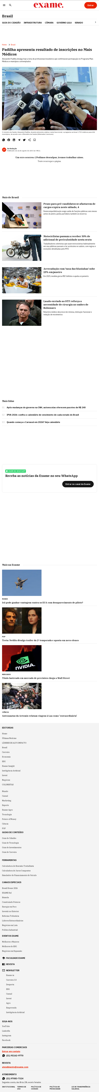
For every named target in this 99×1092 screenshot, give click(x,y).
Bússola (5, 897)
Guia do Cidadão (11, 22)
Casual (5, 796)
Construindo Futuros (11, 902)
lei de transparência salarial (81, 1088)
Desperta (10, 984)
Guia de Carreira (9, 852)
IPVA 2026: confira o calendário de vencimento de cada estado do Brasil (43, 415)
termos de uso (21, 1088)
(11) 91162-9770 (14, 1055)
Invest (4, 775)
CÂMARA (49, 22)
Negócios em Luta (10, 925)
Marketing (6, 800)
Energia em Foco (9, 907)
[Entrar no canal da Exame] (78, 484)
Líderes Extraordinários (12, 921)
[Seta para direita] (92, 22)
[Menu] (4, 5)
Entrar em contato (11, 1051)
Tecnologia (7, 814)
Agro (8, 1003)
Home (4, 45)
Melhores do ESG (9, 946)
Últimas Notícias (9, 738)
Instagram (6, 1035)
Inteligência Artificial (11, 771)
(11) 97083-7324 (14, 1078)
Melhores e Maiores (10, 942)
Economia (6, 757)
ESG (4, 761)
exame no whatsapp (15, 471)
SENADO (79, 22)
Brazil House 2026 (10, 888)
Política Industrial (10, 930)
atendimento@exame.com (15, 1067)
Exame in (10, 975)
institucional (8, 1087)
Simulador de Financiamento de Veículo (19, 875)
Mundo (5, 791)
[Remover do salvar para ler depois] (34, 139)
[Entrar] (90, 5)
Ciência (5, 824)
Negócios (6, 780)
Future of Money (9, 819)
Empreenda (11, 1008)
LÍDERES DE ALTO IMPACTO (14, 743)
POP (4, 828)
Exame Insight (8, 766)
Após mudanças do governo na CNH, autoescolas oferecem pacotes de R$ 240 (46, 407)
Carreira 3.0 (11, 980)
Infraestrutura (33, 22)
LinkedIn (6, 1031)
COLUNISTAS (8, 784)
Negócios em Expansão (12, 951)
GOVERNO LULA (64, 22)
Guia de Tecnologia (10, 843)
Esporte (5, 805)
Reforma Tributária (10, 916)
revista (10, 964)
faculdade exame (15, 958)
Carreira (6, 752)
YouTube (6, 1026)
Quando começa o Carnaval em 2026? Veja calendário (33, 422)
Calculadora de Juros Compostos (16, 871)
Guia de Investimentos (11, 847)
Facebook (6, 1040)
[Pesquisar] (10, 5)
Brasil (7, 16)
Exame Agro (7, 810)
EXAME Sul (7, 893)
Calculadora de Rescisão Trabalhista (18, 866)
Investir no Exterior (10, 911)
